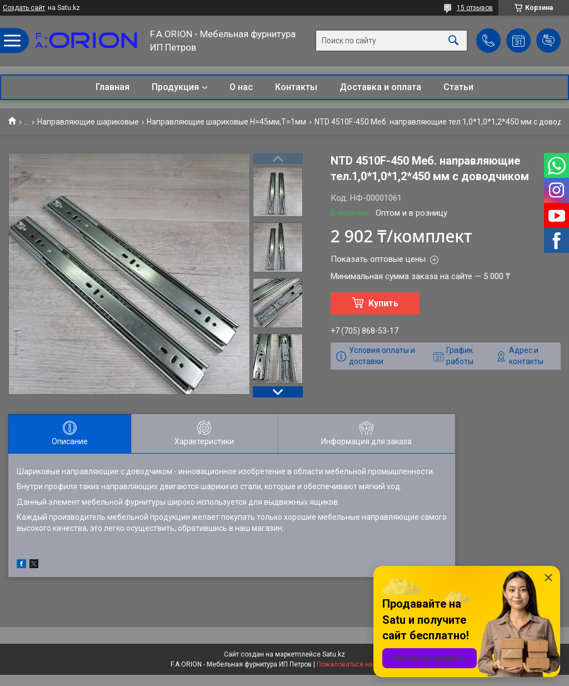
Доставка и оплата (380, 87)
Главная (112, 87)
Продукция (175, 87)
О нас (241, 87)
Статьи (458, 87)
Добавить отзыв (548, 40)
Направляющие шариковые (88, 121)
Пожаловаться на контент (358, 664)
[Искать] (453, 41)
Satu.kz (333, 654)
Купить (383, 303)
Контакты (296, 87)
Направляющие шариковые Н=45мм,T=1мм (226, 121)
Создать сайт (24, 8)
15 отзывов (475, 8)
